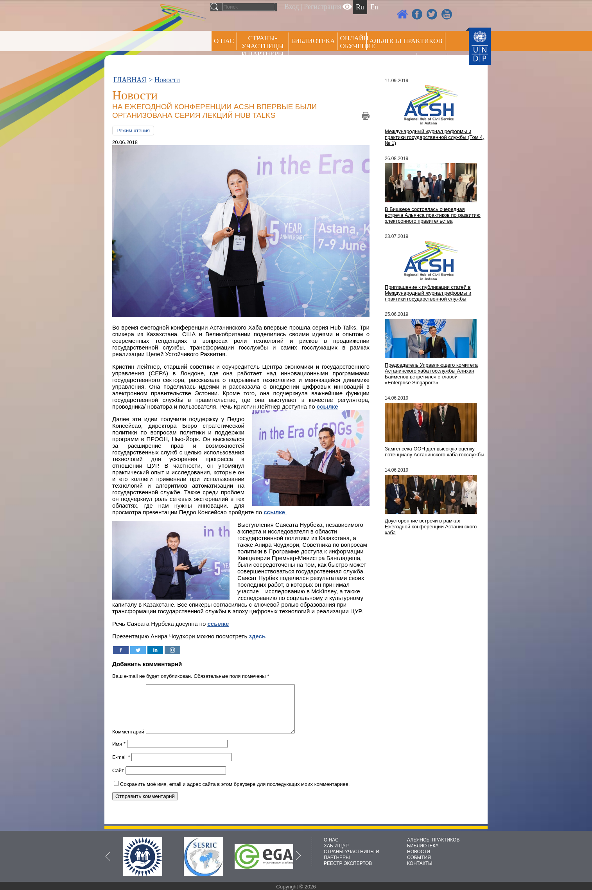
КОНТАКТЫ (419, 863)
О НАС (224, 41)
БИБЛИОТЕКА (423, 846)
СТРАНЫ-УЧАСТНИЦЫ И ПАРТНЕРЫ (263, 46)
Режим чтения (133, 130)
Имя (119, 753)
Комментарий (128, 741)
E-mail (121, 766)
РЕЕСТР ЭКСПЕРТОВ (433, 62)
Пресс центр (391, 61)
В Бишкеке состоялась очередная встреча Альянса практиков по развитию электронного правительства (433, 215)
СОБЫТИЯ (419, 857)
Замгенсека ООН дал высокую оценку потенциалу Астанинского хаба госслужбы (434, 452)
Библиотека (313, 41)
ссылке (218, 623)
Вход (291, 7)
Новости (167, 80)
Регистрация (322, 7)
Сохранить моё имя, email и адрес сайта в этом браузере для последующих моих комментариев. (235, 793)
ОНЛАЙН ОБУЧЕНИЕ (353, 42)
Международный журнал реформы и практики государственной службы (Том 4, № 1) (434, 137)
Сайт (118, 780)
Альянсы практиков (405, 41)
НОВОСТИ (418, 851)
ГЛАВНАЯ (129, 80)
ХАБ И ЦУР (336, 846)
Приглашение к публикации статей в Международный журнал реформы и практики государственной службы (428, 293)
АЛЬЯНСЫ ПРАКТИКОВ (433, 840)
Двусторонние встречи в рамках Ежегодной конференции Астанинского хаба (431, 526)
